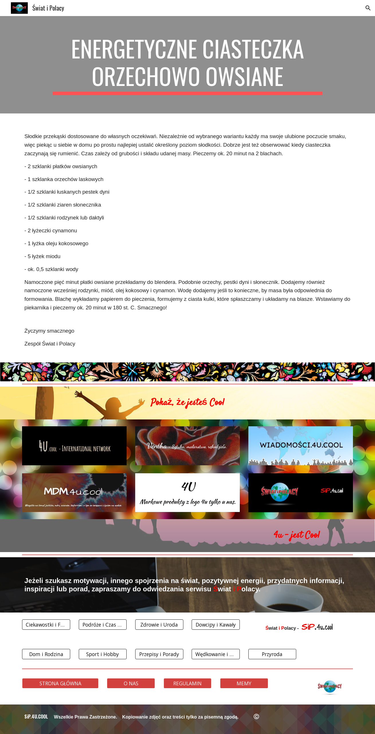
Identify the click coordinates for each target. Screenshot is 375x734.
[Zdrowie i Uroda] (159, 625)
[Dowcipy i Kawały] (215, 625)
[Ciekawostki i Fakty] (46, 625)
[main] (187, 64)
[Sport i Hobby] (103, 654)
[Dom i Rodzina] (46, 654)
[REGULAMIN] (187, 683)
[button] (368, 8)
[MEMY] (244, 683)
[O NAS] (131, 683)
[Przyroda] (272, 654)
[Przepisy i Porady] (159, 654)
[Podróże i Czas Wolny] (103, 625)
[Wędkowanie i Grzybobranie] (215, 654)
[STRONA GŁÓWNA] (60, 683)
